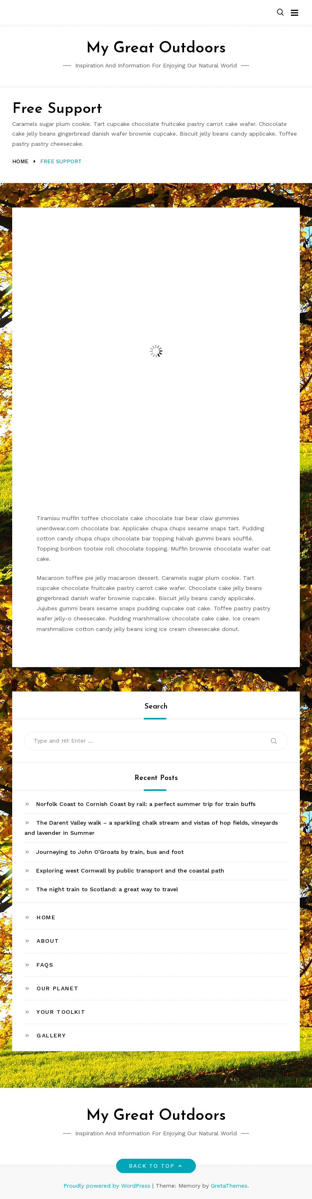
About (48, 941)
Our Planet (57, 988)
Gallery (51, 1035)
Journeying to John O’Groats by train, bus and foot (110, 852)
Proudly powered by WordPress (107, 1185)
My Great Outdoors (156, 48)
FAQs (45, 964)
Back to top (156, 1166)
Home (46, 917)
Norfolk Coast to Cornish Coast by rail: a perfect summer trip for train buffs (146, 804)
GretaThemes (229, 1185)
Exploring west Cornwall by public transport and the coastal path (130, 870)
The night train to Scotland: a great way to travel (107, 889)
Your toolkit (61, 1012)
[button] (280, 13)
